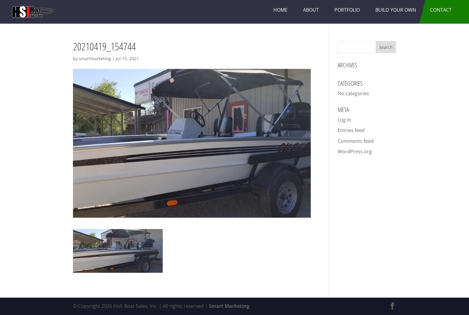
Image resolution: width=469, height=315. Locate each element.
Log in (344, 119)
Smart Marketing (229, 306)
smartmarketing (95, 58)
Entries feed (351, 130)
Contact (441, 10)
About (311, 10)
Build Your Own (395, 10)
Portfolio (347, 10)
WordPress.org (355, 151)
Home (280, 10)
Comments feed (356, 141)
